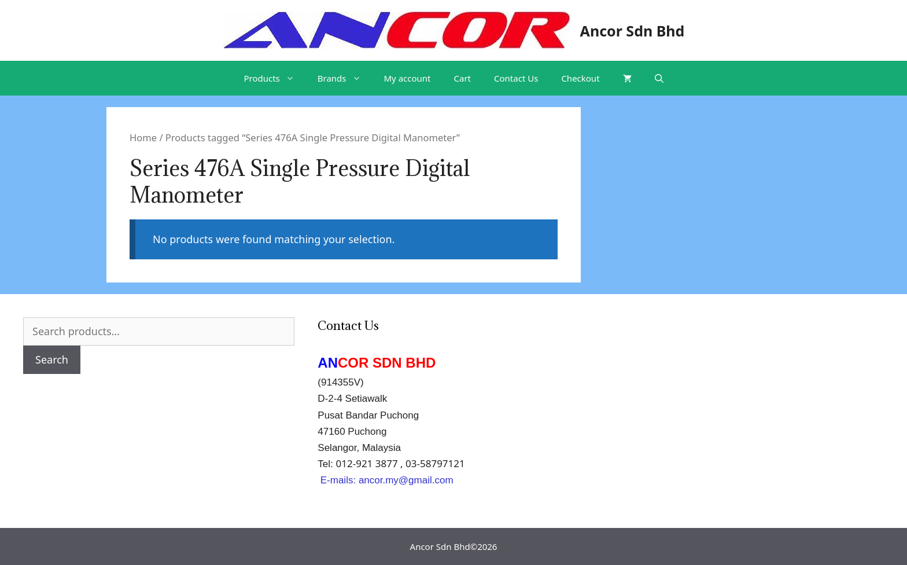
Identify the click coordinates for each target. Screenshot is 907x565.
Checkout (580, 78)
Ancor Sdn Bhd (632, 31)
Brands (345, 78)
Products (274, 78)
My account (407, 78)
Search (51, 359)
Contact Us (516, 78)
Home (143, 137)
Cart (462, 78)
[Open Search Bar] (659, 78)
